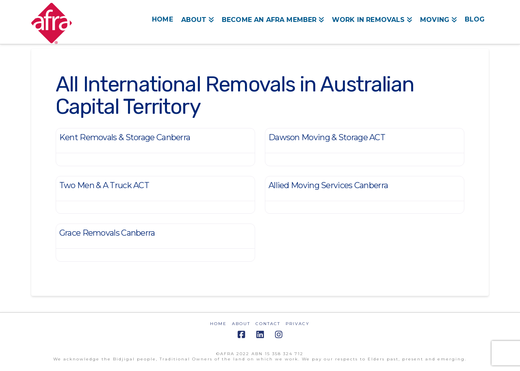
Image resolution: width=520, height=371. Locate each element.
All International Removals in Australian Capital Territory (235, 95)
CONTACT (268, 323)
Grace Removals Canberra (107, 233)
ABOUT (241, 323)
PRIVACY (298, 323)
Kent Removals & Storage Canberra (125, 137)
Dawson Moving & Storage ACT (327, 137)
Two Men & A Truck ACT (104, 185)
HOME (218, 323)
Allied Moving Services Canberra (328, 185)
